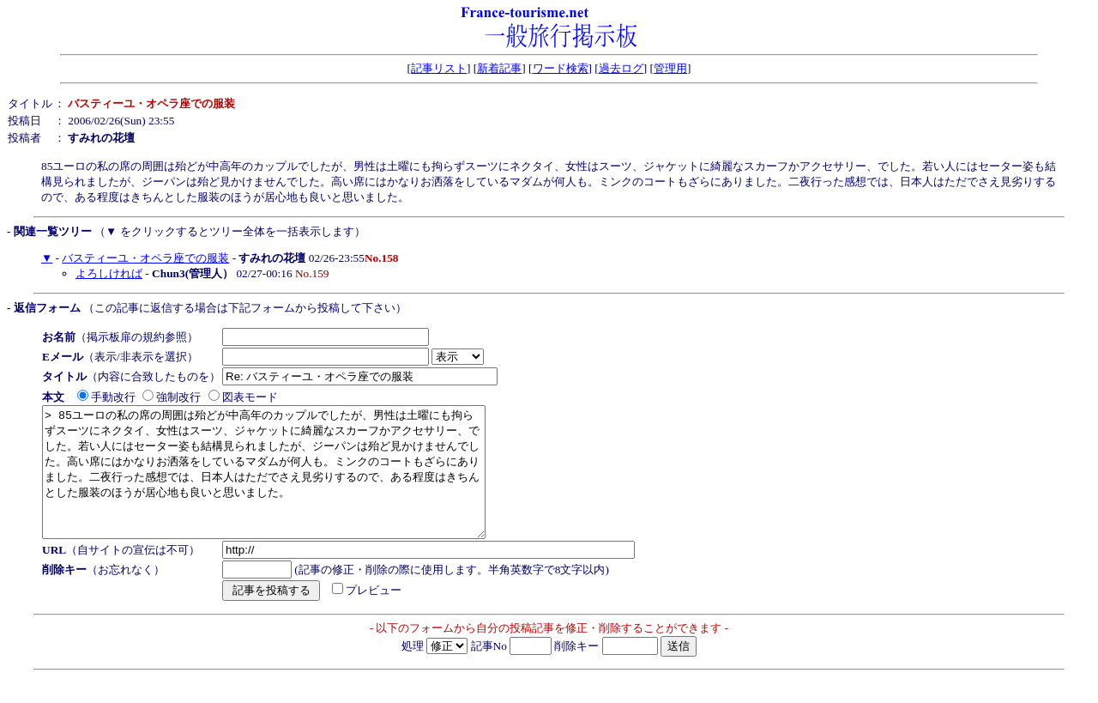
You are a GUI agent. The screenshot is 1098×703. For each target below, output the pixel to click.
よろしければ (108, 273)
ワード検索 (560, 68)
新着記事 (499, 68)
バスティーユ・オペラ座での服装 (145, 258)
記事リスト (439, 68)
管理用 (670, 68)
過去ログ (621, 68)
